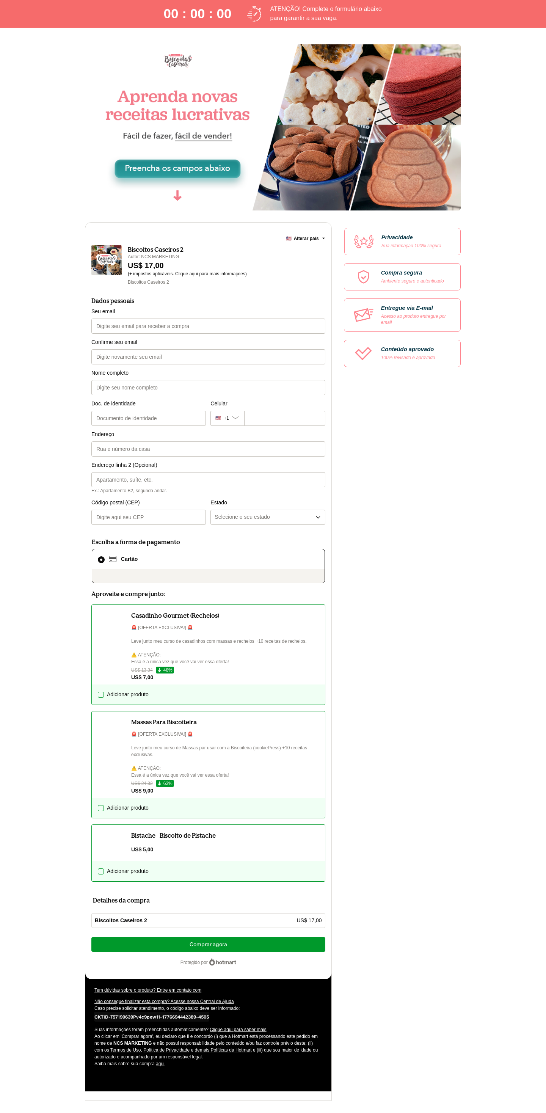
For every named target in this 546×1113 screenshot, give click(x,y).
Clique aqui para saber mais (238, 1029)
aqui (160, 1063)
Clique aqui (186, 273)
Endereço (102, 434)
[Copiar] (151, 1017)
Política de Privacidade (166, 1050)
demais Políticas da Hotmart (223, 1050)
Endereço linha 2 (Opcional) (124, 465)
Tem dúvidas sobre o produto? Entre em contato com (147, 990)
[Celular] (284, 418)
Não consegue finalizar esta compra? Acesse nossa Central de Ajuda (164, 1001)
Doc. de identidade (113, 403)
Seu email (103, 311)
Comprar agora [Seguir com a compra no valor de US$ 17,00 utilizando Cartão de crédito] (208, 944)
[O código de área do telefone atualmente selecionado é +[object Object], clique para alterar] (227, 418)
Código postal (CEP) (115, 502)
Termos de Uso (125, 1050)
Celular (218, 403)
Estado (218, 502)
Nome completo (110, 373)
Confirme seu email (114, 342)
